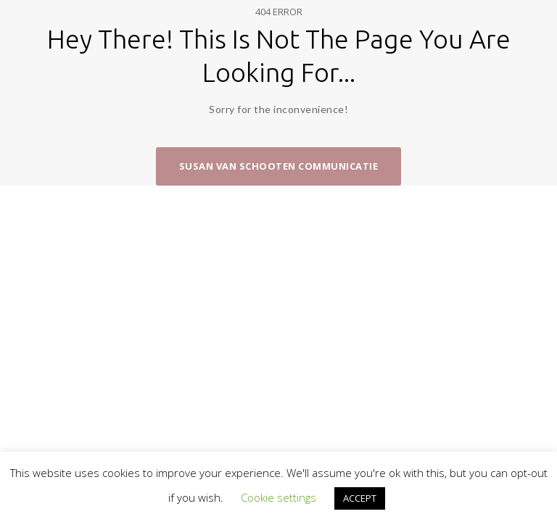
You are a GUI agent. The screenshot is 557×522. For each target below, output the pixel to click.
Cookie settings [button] (278, 497)
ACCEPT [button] (359, 498)
